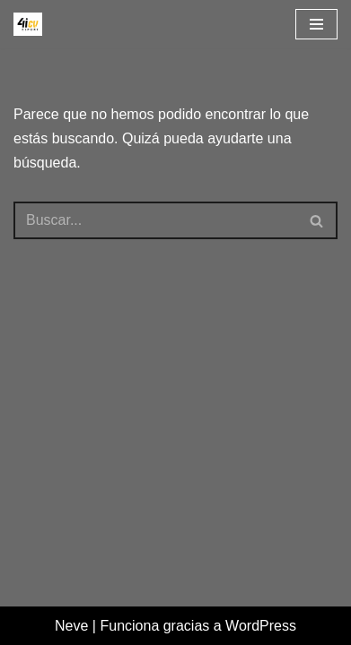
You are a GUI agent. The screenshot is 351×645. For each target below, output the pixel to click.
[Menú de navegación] (316, 24)
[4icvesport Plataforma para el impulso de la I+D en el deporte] (27, 24)
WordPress (260, 625)
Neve (71, 625)
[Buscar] (155, 220)
